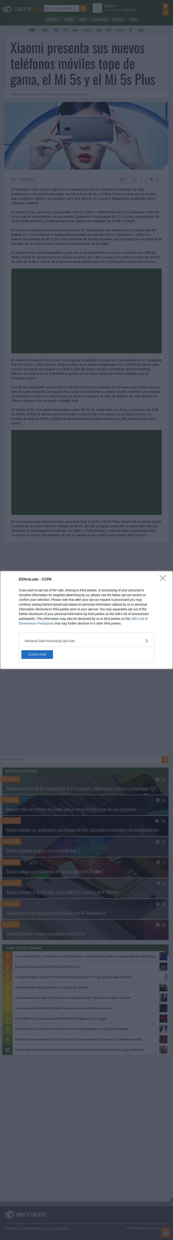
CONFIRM (43, 654)
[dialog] (86, 620)
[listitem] (86, 640)
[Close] (164, 579)
